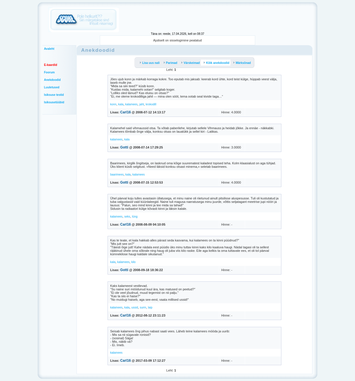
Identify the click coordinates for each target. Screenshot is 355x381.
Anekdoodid (52, 79)
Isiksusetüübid (54, 102)
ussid (134, 307)
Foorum (49, 72)
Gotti (124, 147)
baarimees (117, 174)
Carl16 (125, 112)
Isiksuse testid (54, 94)
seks (127, 216)
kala (120, 104)
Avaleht (49, 48)
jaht (141, 104)
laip (150, 307)
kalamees (131, 104)
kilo (133, 262)
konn (113, 104)
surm (143, 307)
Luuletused (51, 87)
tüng (135, 216)
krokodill (151, 104)
